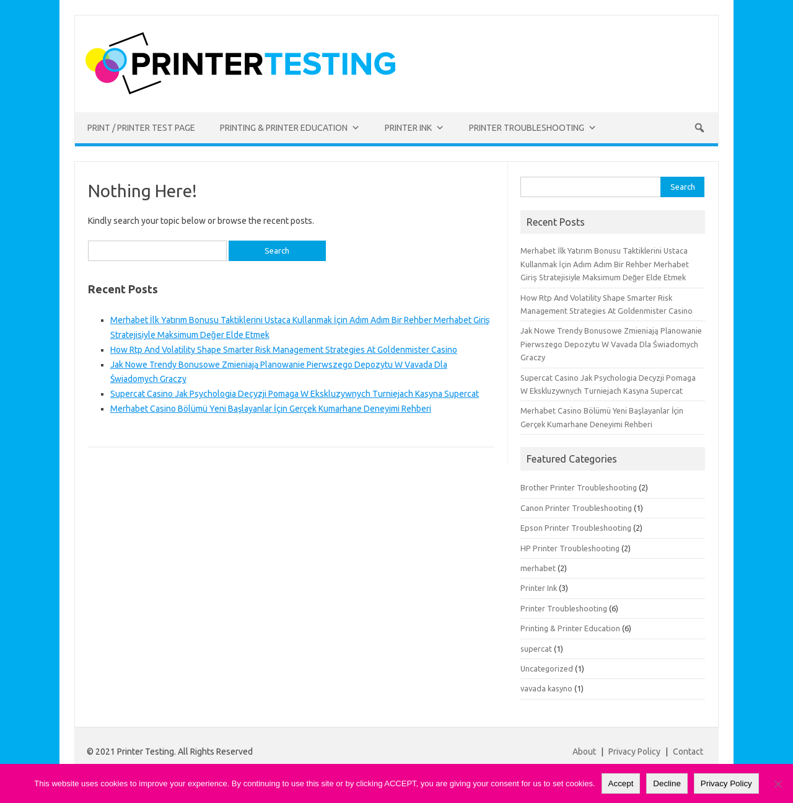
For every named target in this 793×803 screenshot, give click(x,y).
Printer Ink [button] (414, 128)
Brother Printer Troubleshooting (578, 487)
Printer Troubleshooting (563, 608)
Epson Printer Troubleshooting (575, 527)
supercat (536, 648)
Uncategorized (546, 668)
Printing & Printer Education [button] (290, 128)
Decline (666, 783)
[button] (699, 127)
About (584, 751)
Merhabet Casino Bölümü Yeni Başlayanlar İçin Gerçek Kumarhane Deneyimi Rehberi (270, 409)
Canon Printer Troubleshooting (576, 508)
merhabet (538, 568)
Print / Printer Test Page (141, 128)
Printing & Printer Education (570, 628)
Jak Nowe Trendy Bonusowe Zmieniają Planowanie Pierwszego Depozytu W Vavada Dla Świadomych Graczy (611, 344)
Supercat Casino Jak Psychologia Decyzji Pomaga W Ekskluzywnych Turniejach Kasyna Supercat (294, 394)
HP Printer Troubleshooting (570, 548)
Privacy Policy (635, 751)
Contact (688, 751)
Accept (621, 783)
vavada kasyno (546, 688)
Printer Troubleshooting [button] (533, 128)
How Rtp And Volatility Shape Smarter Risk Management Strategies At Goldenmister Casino (283, 350)
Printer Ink (538, 587)
